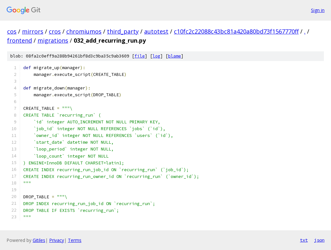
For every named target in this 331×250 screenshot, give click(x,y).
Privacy (56, 240)
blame (174, 56)
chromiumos (83, 31)
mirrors (32, 31)
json (319, 240)
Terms (74, 240)
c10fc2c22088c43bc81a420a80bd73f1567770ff (236, 31)
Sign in (318, 10)
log (156, 56)
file (139, 56)
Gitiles (39, 240)
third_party (123, 31)
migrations (52, 40)
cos (11, 31)
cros (55, 31)
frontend (19, 40)
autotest (156, 31)
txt (304, 240)
